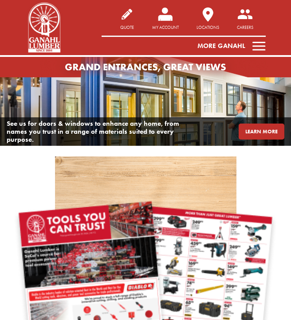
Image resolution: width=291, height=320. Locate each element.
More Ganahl (221, 46)
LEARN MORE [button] (261, 131)
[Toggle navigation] (256, 45)
